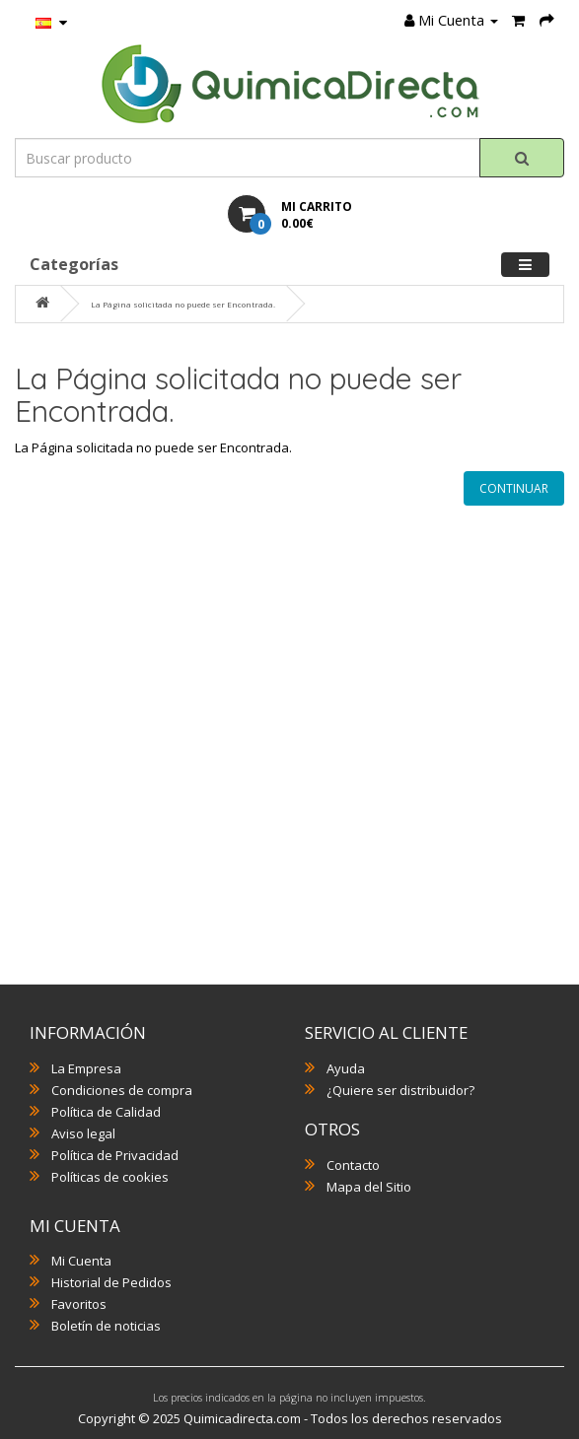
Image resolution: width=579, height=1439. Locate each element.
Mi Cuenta (81, 1260)
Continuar (513, 488)
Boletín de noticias (106, 1326)
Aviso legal (83, 1133)
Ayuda (345, 1068)
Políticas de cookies (110, 1177)
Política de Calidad (106, 1112)
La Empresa (86, 1068)
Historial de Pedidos (111, 1282)
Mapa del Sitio (368, 1187)
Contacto (353, 1165)
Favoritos (79, 1304)
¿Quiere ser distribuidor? (400, 1090)
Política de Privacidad (115, 1155)
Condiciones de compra (121, 1090)
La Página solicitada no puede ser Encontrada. (183, 304)
